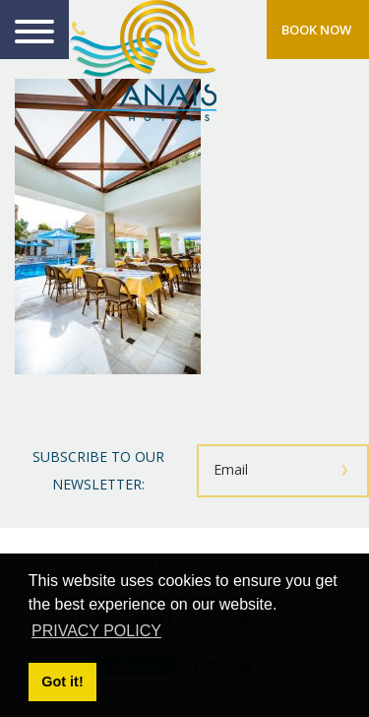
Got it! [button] (62, 681)
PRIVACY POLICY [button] (96, 630)
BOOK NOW (316, 29)
